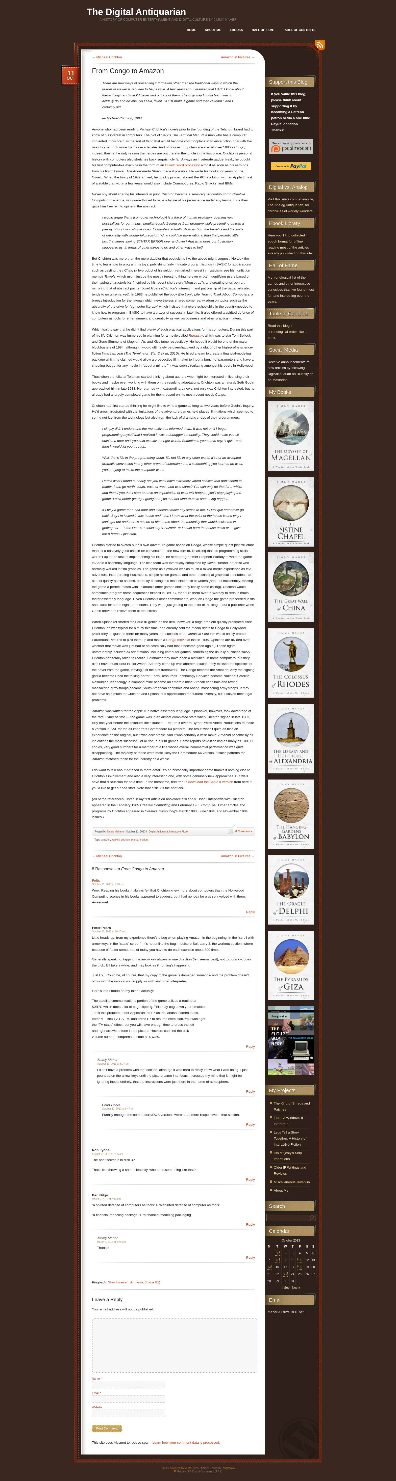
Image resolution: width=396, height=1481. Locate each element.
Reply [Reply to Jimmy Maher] (250, 1091)
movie (176, 640)
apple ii (116, 839)
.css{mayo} (229, 1467)
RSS (318, 46)
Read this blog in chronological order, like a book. (287, 332)
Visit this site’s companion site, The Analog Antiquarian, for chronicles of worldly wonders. (291, 205)
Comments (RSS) (211, 1471)
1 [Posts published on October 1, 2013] (277, 1253)
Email (96, 1392)
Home (191, 30)
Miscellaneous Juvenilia (292, 1182)
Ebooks (236, 30)
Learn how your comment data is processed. (186, 1442)
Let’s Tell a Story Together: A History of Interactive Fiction (290, 1138)
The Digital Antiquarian (136, 12)
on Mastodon (278, 380)
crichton (125, 839)
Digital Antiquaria (158, 831)
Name (97, 1378)
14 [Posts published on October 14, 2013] (269, 1267)
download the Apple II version (210, 782)
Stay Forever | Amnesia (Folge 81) (134, 1282)
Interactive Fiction (179, 831)
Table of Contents (299, 30)
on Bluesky (300, 374)
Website (97, 1407)
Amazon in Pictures (238, 57)
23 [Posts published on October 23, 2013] (285, 1274)
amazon (105, 839)
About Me (213, 30)
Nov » (296, 1287)
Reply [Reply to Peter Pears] (250, 1046)
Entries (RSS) (185, 1471)
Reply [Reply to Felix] (250, 912)
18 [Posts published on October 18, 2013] (300, 1267)
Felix (96, 880)
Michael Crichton (107, 57)
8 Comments (243, 831)
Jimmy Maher (114, 831)
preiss (134, 839)
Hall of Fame (263, 30)
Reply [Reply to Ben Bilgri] (250, 1224)
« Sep (285, 1287)
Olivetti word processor (182, 165)
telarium (143, 839)
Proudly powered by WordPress (179, 1467)
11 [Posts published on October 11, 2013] (300, 1260)
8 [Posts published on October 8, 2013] (277, 1260)
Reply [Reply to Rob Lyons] (250, 1179)
